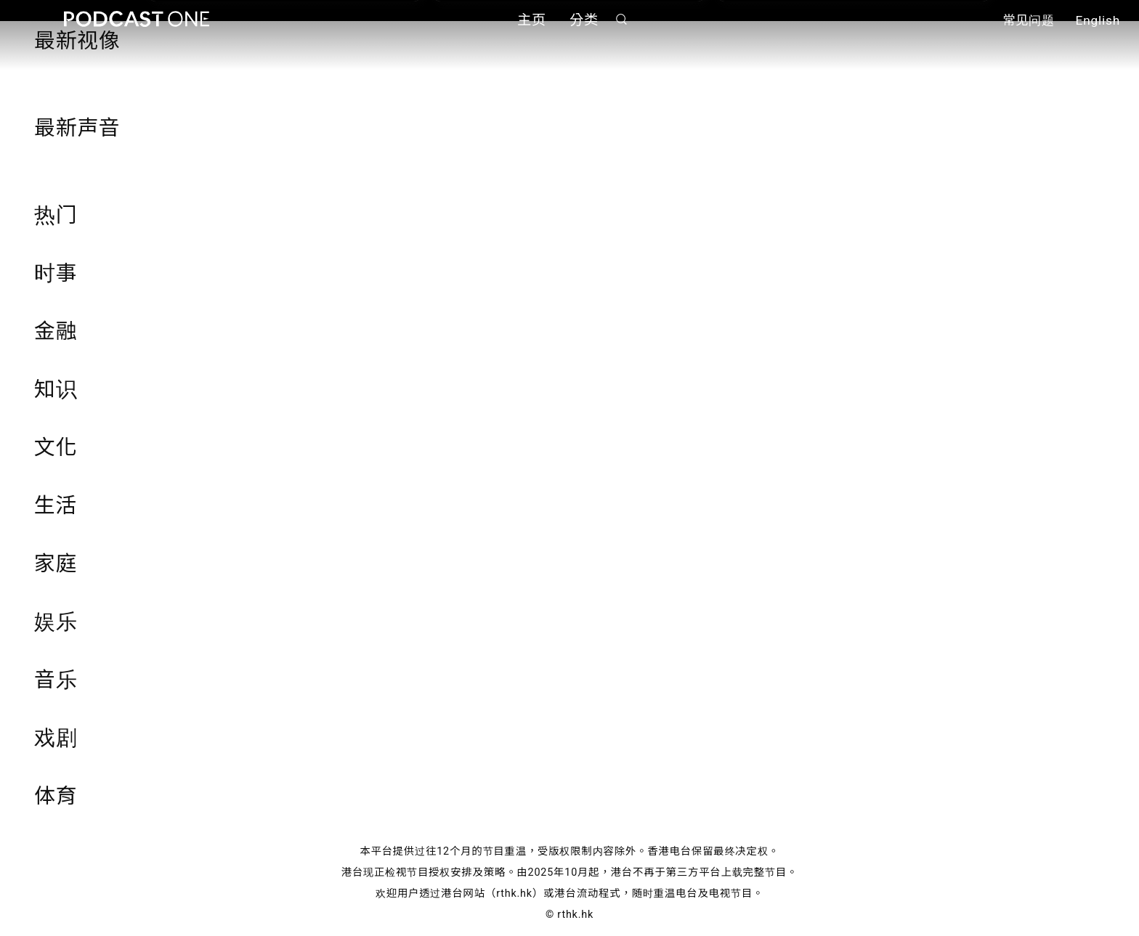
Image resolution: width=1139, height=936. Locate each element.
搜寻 (621, 19)
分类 (584, 20)
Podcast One (136, 19)
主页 (531, 20)
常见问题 (1028, 20)
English (1098, 20)
